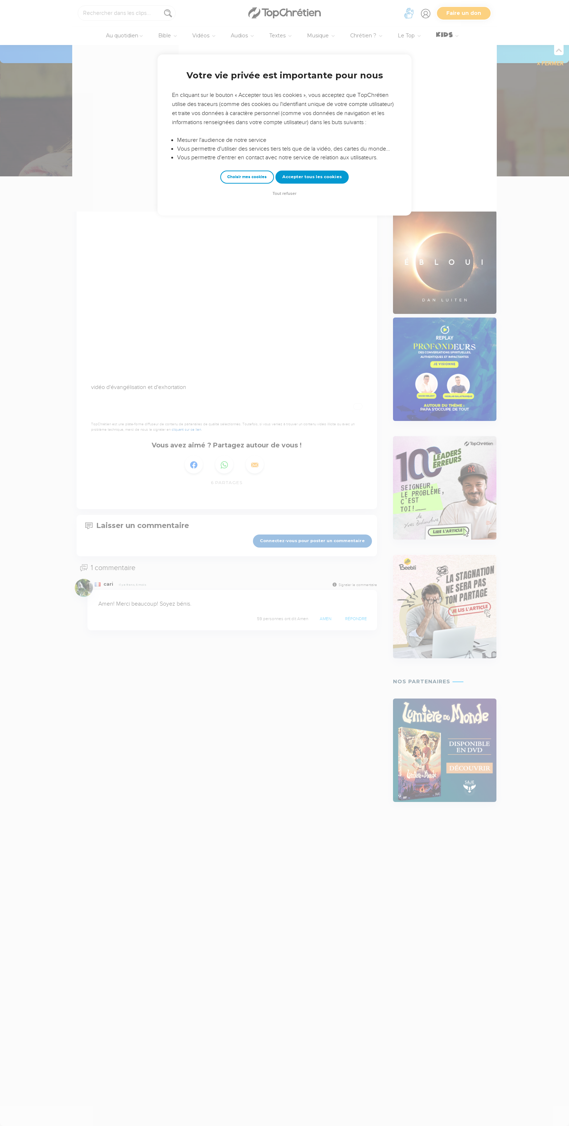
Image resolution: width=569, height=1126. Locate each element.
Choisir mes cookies (247, 177)
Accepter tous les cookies (312, 176)
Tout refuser (284, 193)
